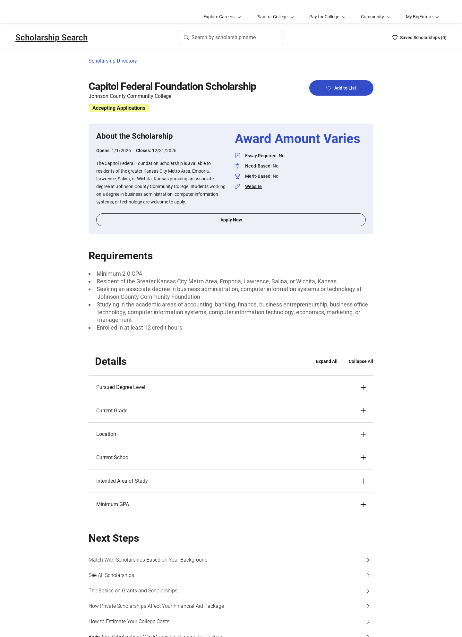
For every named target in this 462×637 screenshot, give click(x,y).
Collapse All (361, 361)
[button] (231, 387)
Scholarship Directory (113, 61)
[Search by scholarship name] (231, 37)
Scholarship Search (51, 37)
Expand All (327, 361)
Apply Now (231, 219)
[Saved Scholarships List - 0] (419, 37)
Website (253, 186)
